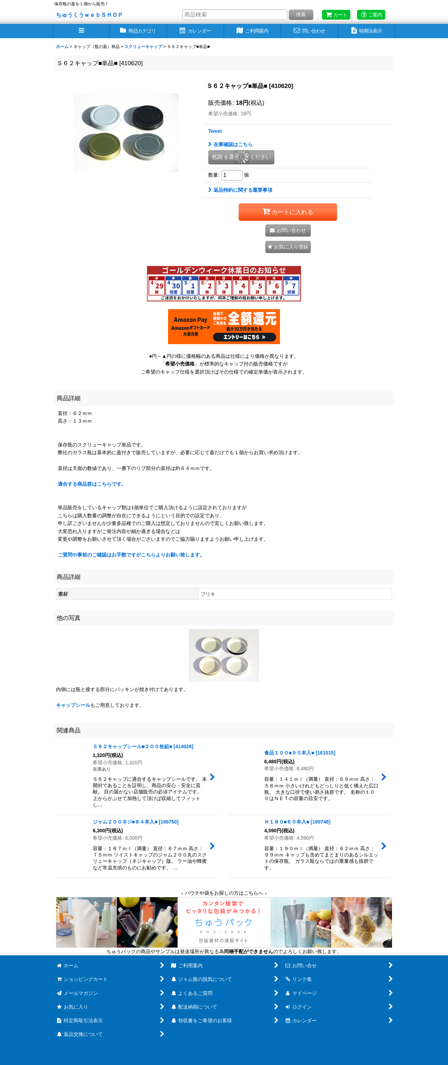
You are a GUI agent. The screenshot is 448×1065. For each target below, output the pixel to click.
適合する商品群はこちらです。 (92, 484)
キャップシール (73, 705)
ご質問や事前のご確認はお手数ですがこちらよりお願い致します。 (131, 555)
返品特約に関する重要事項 (240, 190)
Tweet (215, 131)
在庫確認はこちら (230, 144)
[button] (81, 31)
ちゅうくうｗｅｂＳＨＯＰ (89, 15)
